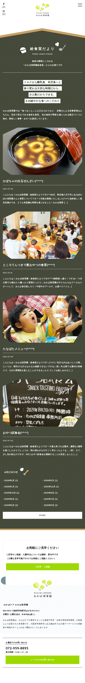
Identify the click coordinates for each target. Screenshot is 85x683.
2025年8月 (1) (11, 499)
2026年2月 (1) (51, 480)
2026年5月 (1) (11, 480)
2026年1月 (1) (11, 487)
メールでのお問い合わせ (42, 660)
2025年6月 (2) (11, 505)
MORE (42, 515)
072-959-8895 (17, 648)
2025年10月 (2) (11, 493)
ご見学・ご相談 (42, 567)
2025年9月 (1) (51, 493)
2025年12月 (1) (51, 487)
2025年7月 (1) (51, 499)
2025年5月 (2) (51, 505)
